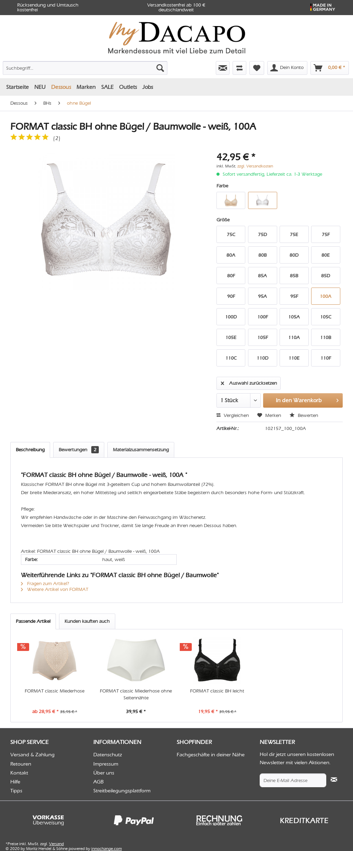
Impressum (105, 764)
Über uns (103, 773)
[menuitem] (56, 66)
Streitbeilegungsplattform (122, 791)
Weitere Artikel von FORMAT (54, 589)
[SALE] (107, 87)
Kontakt (19, 773)
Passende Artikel (33, 621)
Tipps (16, 791)
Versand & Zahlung (32, 754)
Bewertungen (79, 449)
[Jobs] (148, 87)
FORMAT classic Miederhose (54, 691)
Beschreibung (30, 450)
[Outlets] (128, 87)
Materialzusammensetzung (141, 450)
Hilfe (15, 782)
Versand (56, 843)
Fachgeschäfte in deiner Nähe (211, 754)
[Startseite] (17, 87)
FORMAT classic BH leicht (217, 691)
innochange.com (106, 848)
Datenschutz (107, 754)
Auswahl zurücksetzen (249, 382)
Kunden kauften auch (87, 621)
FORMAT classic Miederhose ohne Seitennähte (136, 694)
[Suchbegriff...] (85, 68)
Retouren (20, 764)
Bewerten (304, 415)
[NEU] (40, 87)
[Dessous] (61, 87)
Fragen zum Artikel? (45, 583)
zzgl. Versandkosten (255, 166)
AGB (98, 782)
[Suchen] (160, 68)
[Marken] (86, 87)
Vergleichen (232, 415)
